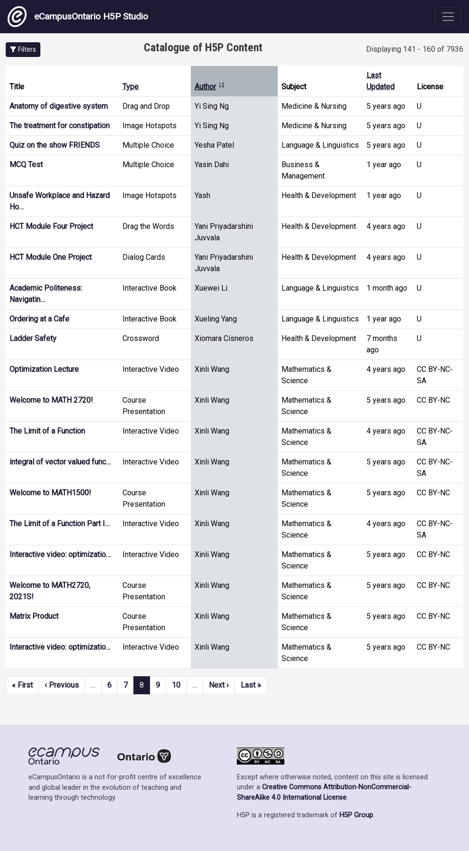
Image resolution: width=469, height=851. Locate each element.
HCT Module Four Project (51, 226)
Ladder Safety (32, 338)
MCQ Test (26, 164)
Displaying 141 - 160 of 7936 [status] (414, 49)
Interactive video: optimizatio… (60, 554)
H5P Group (356, 815)
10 (176, 685)
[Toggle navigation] (448, 16)
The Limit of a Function (47, 430)
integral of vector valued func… (60, 461)
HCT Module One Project (50, 257)
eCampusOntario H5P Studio (78, 16)
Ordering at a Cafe (39, 318)
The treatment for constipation (59, 125)
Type (130, 86)
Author (210, 86)
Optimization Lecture (44, 369)
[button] (23, 49)
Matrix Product (33, 616)
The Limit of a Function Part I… (59, 523)
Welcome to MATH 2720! (51, 400)
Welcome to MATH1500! (50, 492)
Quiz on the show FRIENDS (54, 145)
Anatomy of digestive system (58, 106)
